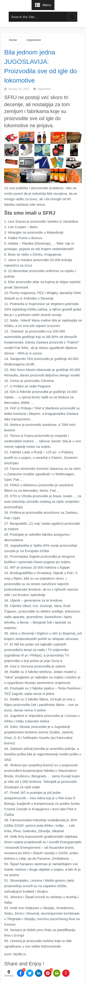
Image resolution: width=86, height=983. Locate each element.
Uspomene (34, 40)
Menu (47, 5)
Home (13, 40)
